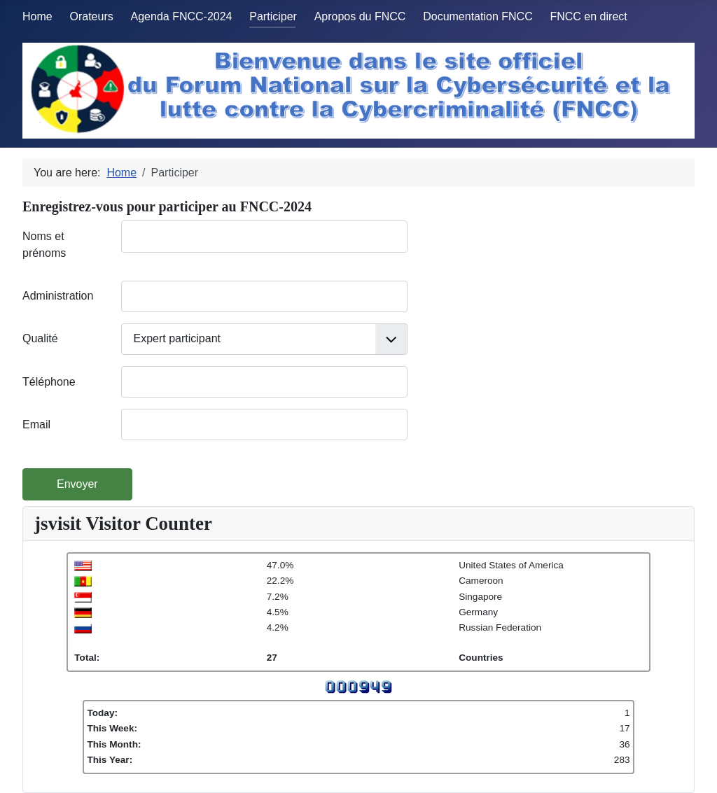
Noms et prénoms (44, 244)
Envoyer (77, 484)
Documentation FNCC (478, 16)
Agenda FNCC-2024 (181, 16)
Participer (273, 16)
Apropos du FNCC (360, 16)
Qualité (40, 338)
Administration (57, 296)
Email (36, 424)
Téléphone (49, 382)
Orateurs (91, 16)
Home (37, 16)
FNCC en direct (588, 16)
